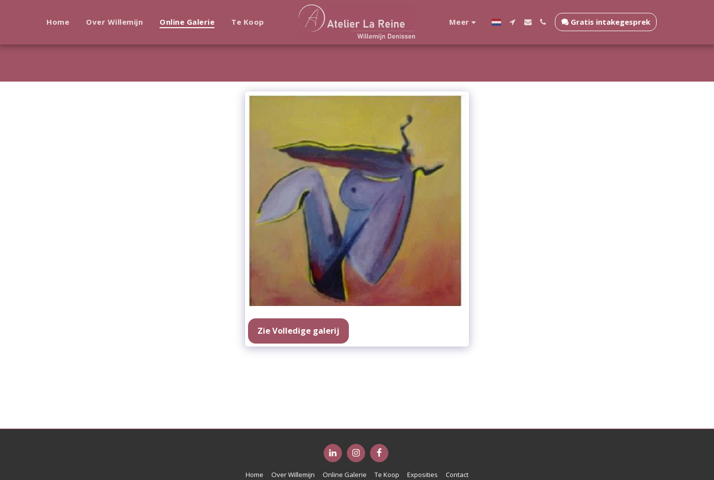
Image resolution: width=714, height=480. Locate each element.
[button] (509, 22)
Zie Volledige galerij (298, 330)
